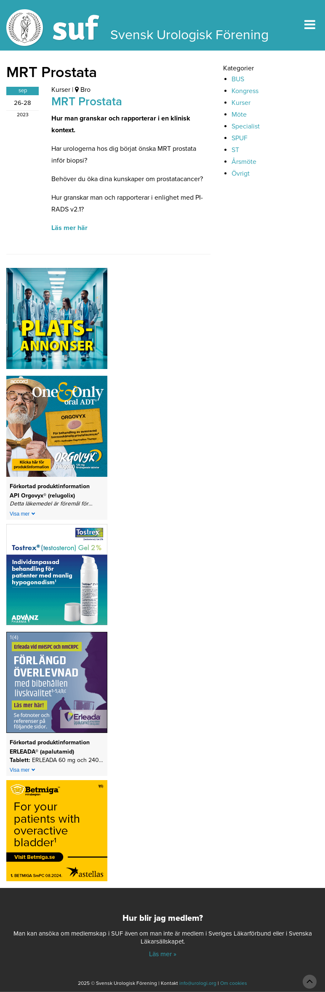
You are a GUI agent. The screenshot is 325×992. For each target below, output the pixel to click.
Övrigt (241, 173)
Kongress (245, 91)
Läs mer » (162, 954)
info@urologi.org (197, 983)
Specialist (246, 126)
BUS (238, 79)
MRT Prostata (86, 101)
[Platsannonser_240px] (56, 321)
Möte (239, 114)
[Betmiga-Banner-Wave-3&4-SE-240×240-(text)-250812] (56, 833)
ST (235, 150)
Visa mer (19, 514)
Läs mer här (69, 228)
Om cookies (233, 983)
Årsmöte (244, 162)
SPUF (240, 138)
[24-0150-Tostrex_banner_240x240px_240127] (56, 577)
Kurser (60, 90)
